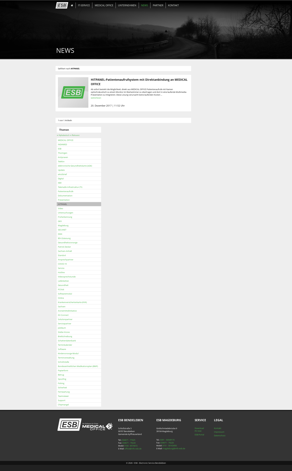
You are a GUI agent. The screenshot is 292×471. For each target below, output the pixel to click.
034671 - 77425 (130, 440)
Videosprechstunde (72, 276)
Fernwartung (69, 391)
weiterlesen (101, 97)
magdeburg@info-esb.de (173, 448)
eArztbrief (67, 174)
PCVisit (66, 289)
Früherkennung (70, 217)
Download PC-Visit (196, 429)
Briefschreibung (70, 336)
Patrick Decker (69, 246)
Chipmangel (68, 404)
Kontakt (213, 428)
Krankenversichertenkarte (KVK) (77, 302)
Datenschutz (216, 435)
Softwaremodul (70, 293)
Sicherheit (67, 387)
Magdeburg (68, 225)
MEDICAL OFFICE (104, 4)
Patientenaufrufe (70, 191)
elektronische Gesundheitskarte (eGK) (80, 165)
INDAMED (67, 144)
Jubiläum (67, 327)
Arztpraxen (68, 157)
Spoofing (67, 379)
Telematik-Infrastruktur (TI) (75, 187)
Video (65, 208)
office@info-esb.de (134, 448)
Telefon (66, 161)
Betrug (66, 374)
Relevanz (80, 135)
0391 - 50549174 (167, 439)
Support (66, 400)
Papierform (68, 370)
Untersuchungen (70, 212)
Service (66, 268)
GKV (65, 221)
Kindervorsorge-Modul (73, 353)
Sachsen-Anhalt (70, 251)
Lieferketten (68, 281)
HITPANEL (67, 204)
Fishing (66, 383)
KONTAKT (164, 4)
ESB (64, 148)
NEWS (140, 4)
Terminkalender (70, 345)
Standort (67, 255)
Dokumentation (70, 195)
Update (66, 170)
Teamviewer (68, 396)
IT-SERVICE (86, 4)
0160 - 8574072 (132, 445)
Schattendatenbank (72, 340)
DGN (65, 234)
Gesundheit (68, 285)
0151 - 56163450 (169, 445)
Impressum (215, 431)
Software (67, 349)
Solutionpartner (70, 319)
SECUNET (67, 229)
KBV (65, 182)
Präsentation (69, 199)
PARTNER (151, 4)
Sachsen (66, 306)
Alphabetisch (68, 135)
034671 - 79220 (130, 442)
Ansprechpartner (70, 259)
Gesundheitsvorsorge (72, 242)
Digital (66, 178)
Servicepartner (69, 323)
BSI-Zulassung (69, 238)
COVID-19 (67, 263)
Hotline (66, 272)
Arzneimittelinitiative (72, 310)
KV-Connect (68, 315)
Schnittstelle (68, 362)
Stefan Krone (69, 332)
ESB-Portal (196, 434)
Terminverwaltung (71, 357)
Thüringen (67, 153)
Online (66, 298)
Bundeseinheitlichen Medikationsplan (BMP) (83, 366)
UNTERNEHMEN (124, 4)
